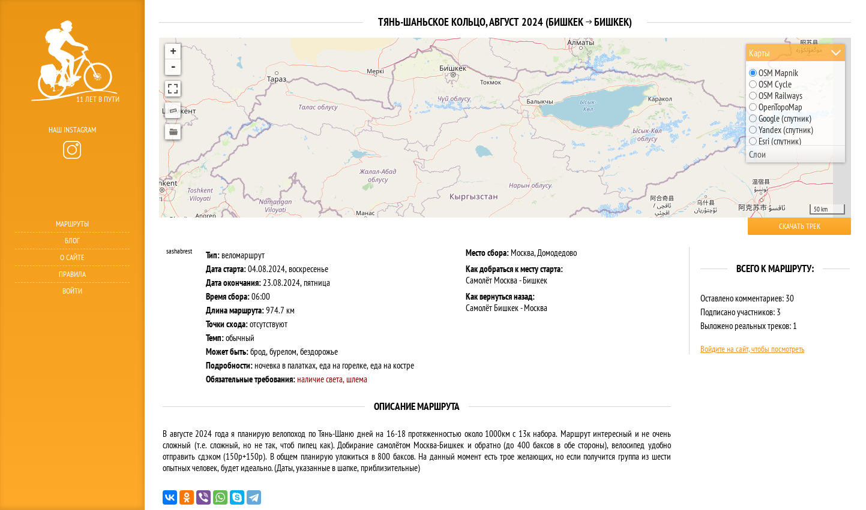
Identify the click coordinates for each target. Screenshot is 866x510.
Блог (72, 241)
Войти (72, 291)
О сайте (72, 257)
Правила (72, 274)
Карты (759, 53)
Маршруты (72, 224)
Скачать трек (799, 226)
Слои (757, 154)
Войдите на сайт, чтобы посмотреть (752, 348)
